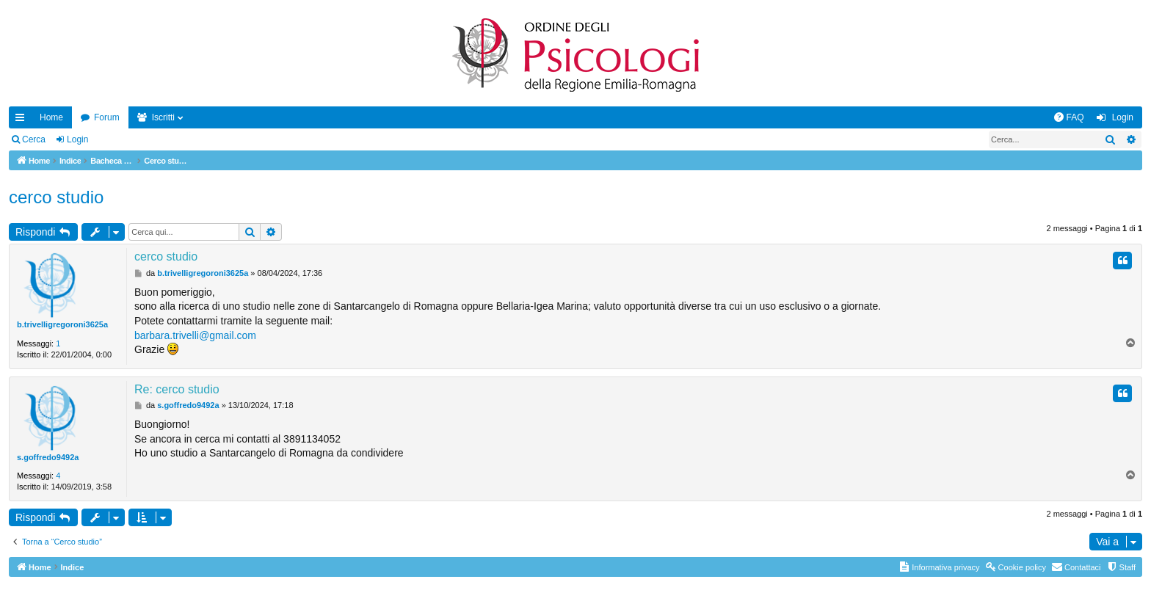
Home (51, 117)
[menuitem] (1068, 117)
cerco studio (56, 197)
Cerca (34, 139)
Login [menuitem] (1122, 117)
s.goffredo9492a (48, 457)
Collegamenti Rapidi (23, 120)
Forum (107, 117)
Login (77, 139)
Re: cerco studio (176, 389)
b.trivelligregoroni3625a (62, 324)
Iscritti (163, 117)
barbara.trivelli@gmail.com (195, 335)
